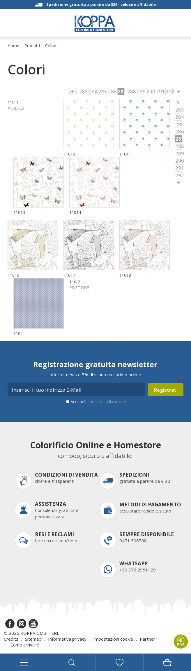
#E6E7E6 (16, 108)
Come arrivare (24, 645)
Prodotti (32, 45)
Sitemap (33, 639)
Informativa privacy (67, 639)
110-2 (74, 282)
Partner (147, 639)
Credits (11, 639)
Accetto (98, 401)
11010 (69, 154)
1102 (18, 333)
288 (130, 91)
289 (140, 91)
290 (149, 91)
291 (159, 91)
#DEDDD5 (79, 287)
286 (111, 91)
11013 (19, 212)
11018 (125, 275)
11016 (13, 275)
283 (82, 91)
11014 (75, 212)
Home (13, 45)
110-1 (13, 102)
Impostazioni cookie (113, 639)
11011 (125, 154)
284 (92, 91)
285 (101, 91)
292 (169, 91)
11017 (69, 275)
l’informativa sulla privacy (105, 401)
